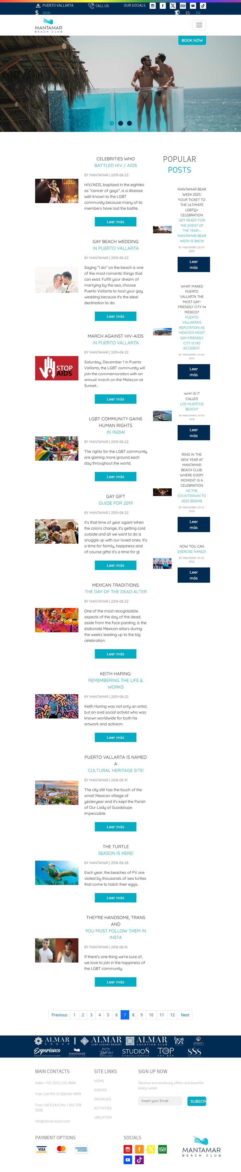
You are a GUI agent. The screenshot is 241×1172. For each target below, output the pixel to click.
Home (99, 1081)
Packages (102, 1099)
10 (151, 1015)
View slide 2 (120, 123)
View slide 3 (129, 123)
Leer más (115, 221)
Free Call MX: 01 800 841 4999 (58, 1094)
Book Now (192, 40)
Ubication (103, 1117)
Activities (103, 1108)
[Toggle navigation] (199, 25)
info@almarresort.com (52, 1121)
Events (100, 1090)
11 (162, 1015)
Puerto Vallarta (54, 6)
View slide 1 (111, 123)
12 (172, 1015)
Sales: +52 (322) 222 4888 (55, 1083)
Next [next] (185, 1015)
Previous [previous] (59, 1015)
